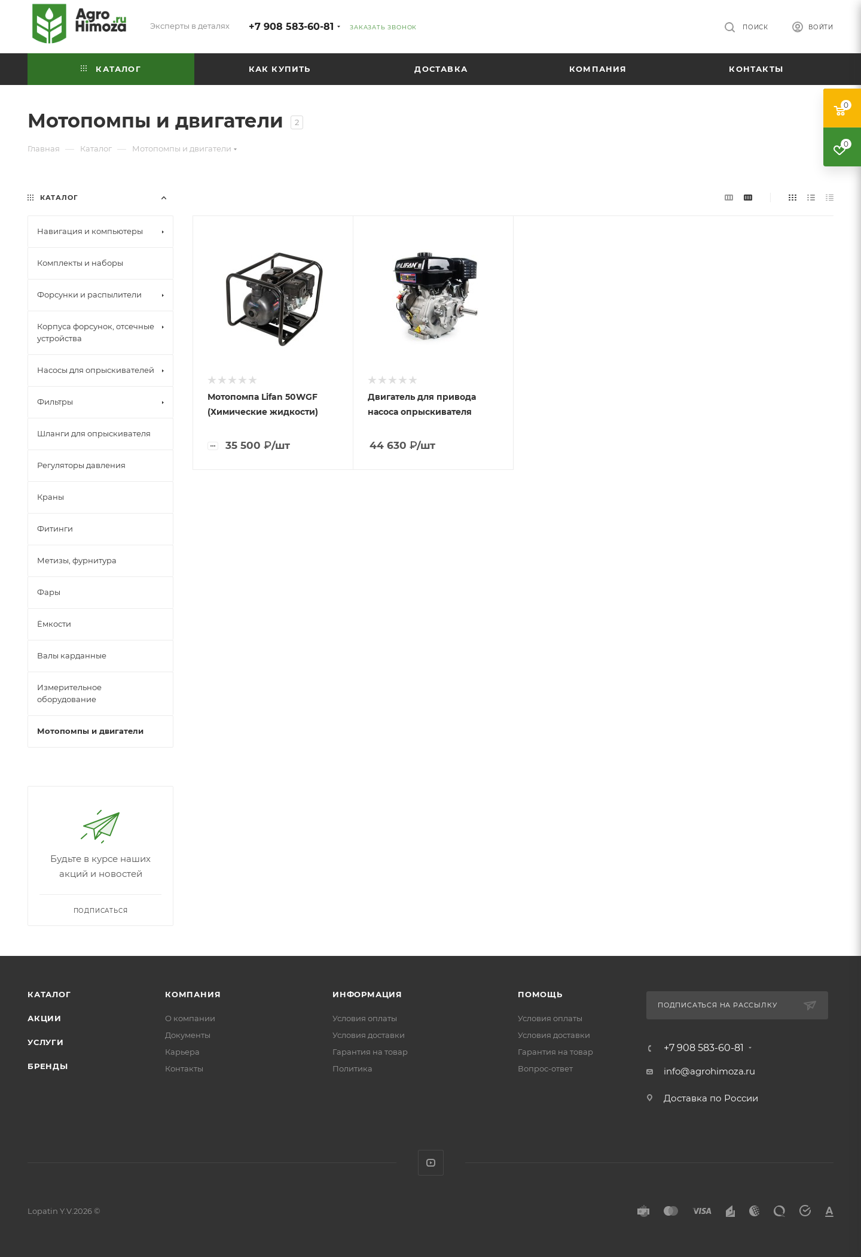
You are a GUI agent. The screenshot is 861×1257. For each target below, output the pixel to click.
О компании (190, 1018)
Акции (45, 1018)
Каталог (49, 994)
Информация (367, 994)
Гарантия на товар (370, 1051)
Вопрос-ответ (545, 1068)
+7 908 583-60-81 (291, 26)
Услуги (46, 1042)
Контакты (184, 1068)
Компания (193, 994)
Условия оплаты (364, 1018)
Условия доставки (368, 1035)
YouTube (431, 1163)
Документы (187, 1035)
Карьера (182, 1051)
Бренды (48, 1066)
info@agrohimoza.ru (709, 1071)
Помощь (540, 994)
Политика (352, 1068)
